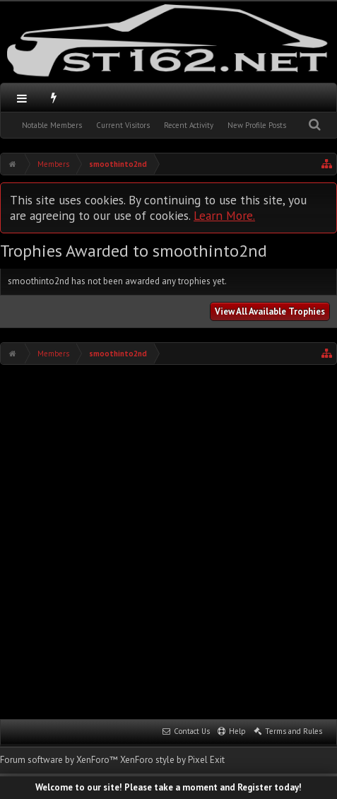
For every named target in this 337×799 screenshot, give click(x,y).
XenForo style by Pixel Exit (172, 760)
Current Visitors (123, 125)
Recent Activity (188, 125)
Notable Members (52, 125)
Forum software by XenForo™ (60, 760)
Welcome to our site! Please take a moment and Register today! (168, 787)
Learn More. (224, 215)
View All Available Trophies (270, 311)
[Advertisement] (168, 540)
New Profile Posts (256, 125)
